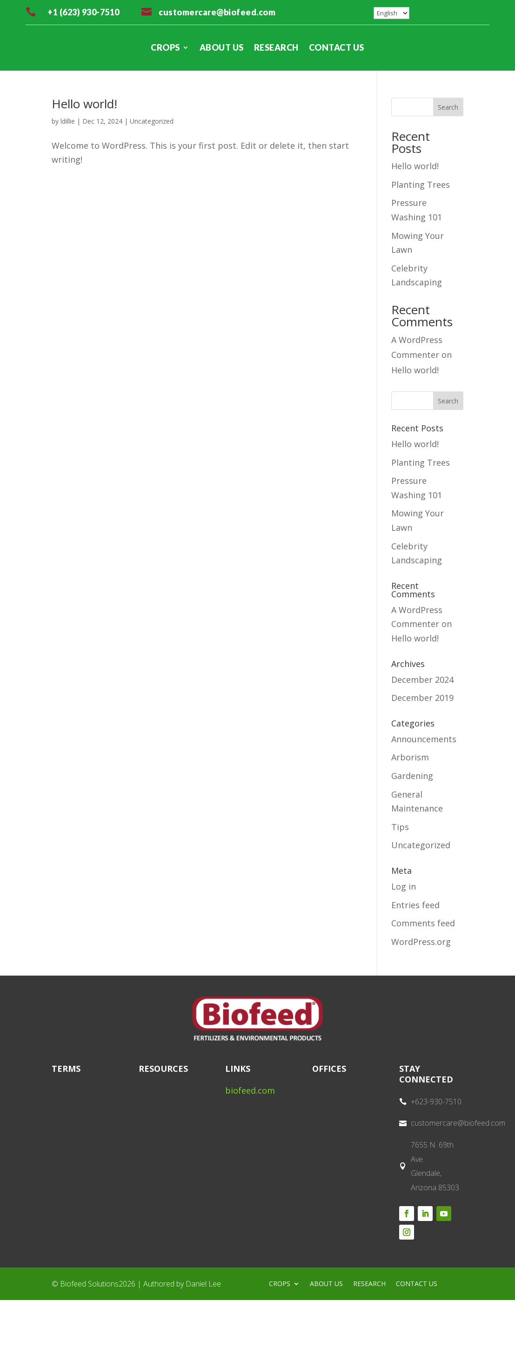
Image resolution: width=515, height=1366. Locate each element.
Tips (400, 826)
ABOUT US (222, 47)
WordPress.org (421, 941)
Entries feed (415, 905)
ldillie (67, 121)
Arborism (410, 757)
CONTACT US (336, 47)
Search (448, 107)
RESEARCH (276, 47)
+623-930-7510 (436, 1101)
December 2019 (422, 697)
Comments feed (423, 923)
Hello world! (84, 103)
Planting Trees (420, 184)
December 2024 (422, 679)
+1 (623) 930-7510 (83, 12)
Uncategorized (152, 121)
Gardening (412, 775)
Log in (403, 886)
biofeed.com (250, 1090)
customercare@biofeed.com (217, 12)
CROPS (165, 47)
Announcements (423, 739)
